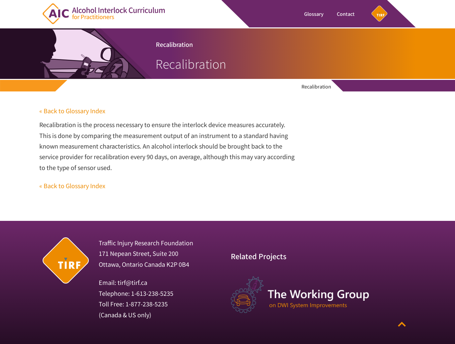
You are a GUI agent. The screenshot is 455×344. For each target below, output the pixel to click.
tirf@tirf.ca (132, 282)
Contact (346, 14)
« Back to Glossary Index (72, 110)
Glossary (314, 14)
